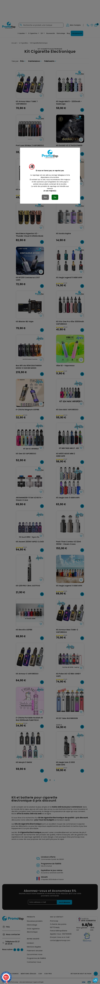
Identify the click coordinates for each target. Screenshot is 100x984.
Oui (55, 197)
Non (45, 197)
